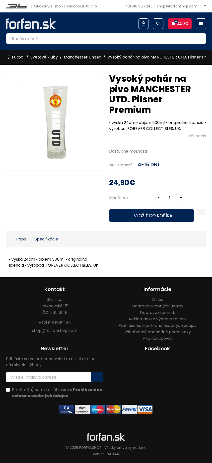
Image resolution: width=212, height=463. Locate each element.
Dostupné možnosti (128, 151)
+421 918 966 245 (137, 6)
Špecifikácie (46, 239)
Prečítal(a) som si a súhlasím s (57, 393)
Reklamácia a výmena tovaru (157, 319)
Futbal (18, 57)
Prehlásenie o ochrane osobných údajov (157, 325)
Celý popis (196, 136)
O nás (157, 299)
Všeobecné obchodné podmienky (157, 332)
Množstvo (118, 198)
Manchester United (82, 57)
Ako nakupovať (157, 338)
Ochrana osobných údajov (157, 306)
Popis (21, 239)
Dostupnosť (120, 165)
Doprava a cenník (157, 312)
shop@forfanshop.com (177, 6)
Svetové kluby (44, 57)
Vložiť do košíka (153, 216)
